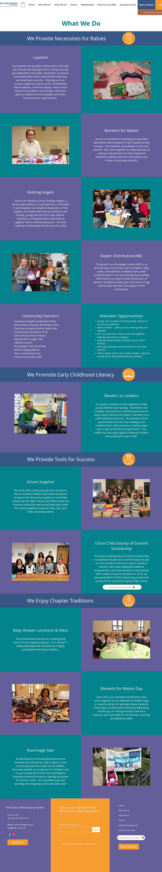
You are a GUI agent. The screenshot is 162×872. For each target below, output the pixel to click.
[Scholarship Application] (122, 587)
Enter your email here (68, 825)
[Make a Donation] (146, 5)
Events (121, 820)
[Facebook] (9, 834)
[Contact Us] (17, 842)
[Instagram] (13, 834)
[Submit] (96, 829)
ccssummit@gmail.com (23, 824)
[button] (23, 4)
